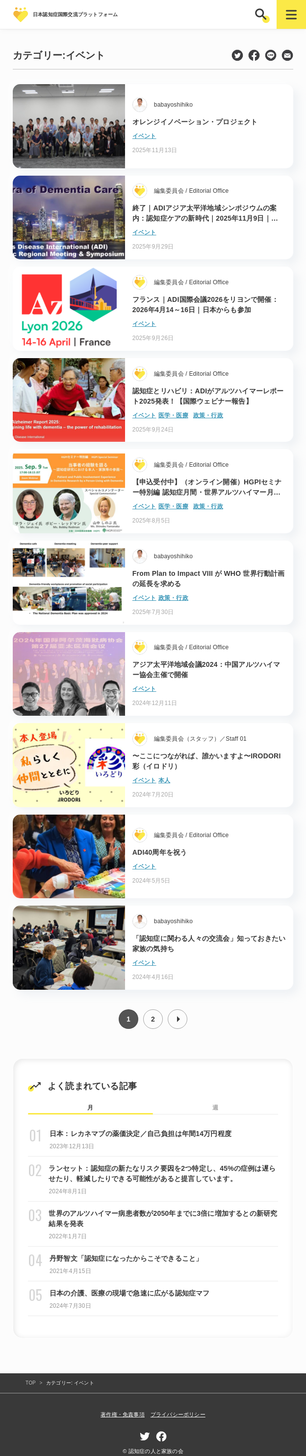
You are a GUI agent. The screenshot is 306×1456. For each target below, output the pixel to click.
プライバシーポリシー (178, 1414)
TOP (31, 1383)
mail (287, 55)
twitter (237, 55)
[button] (262, 14)
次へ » (177, 1019)
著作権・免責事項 (123, 1414)
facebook (254, 55)
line (271, 55)
